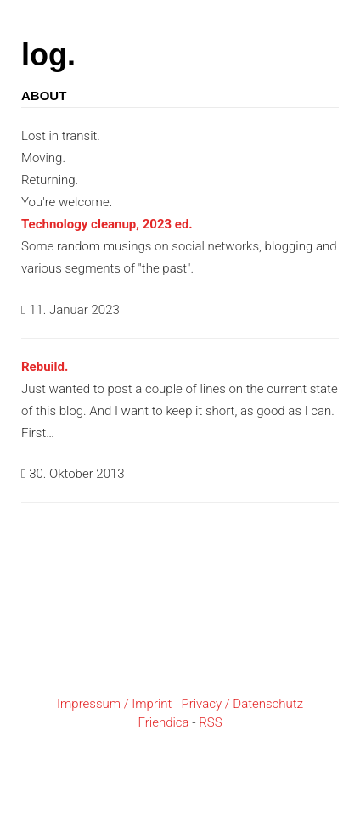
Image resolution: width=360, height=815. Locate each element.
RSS (210, 722)
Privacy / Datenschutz (242, 703)
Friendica (163, 722)
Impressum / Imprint (114, 703)
